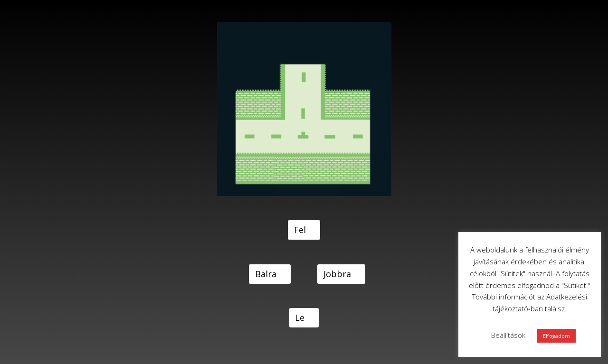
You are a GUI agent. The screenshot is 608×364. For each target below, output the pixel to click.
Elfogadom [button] (556, 335)
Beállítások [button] (508, 335)
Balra (265, 274)
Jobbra (337, 274)
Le (299, 317)
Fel (300, 229)
